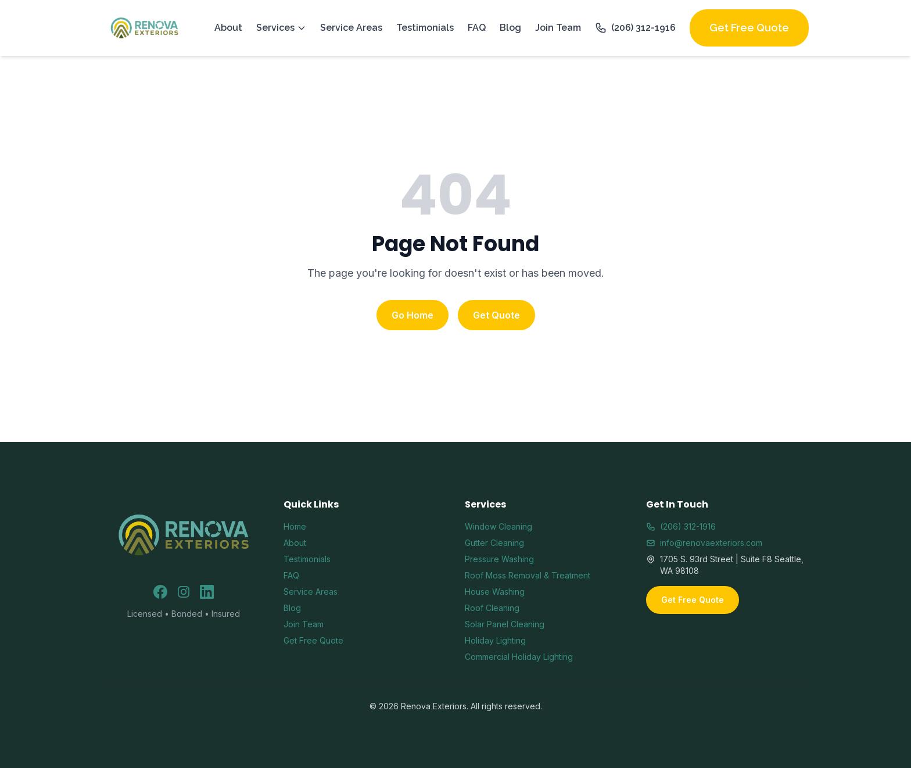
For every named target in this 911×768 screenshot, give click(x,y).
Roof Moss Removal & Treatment (527, 575)
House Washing (495, 591)
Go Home (412, 315)
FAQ (477, 27)
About (228, 27)
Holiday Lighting (495, 640)
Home (295, 526)
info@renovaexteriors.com (704, 543)
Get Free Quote (749, 28)
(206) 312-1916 (635, 28)
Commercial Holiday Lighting (519, 657)
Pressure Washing (499, 559)
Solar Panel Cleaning (504, 624)
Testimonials (425, 27)
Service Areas (351, 27)
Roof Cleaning (492, 608)
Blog (510, 27)
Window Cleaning (498, 526)
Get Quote (496, 315)
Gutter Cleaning (494, 543)
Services (281, 27)
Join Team (558, 27)
